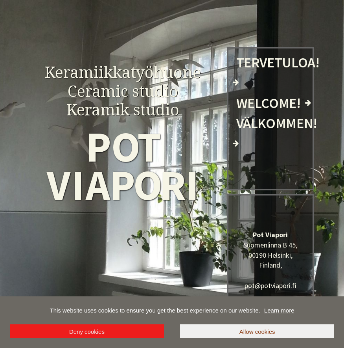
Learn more (279, 310)
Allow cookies (257, 331)
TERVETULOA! (278, 62)
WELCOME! (268, 103)
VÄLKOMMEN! (276, 123)
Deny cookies (87, 331)
